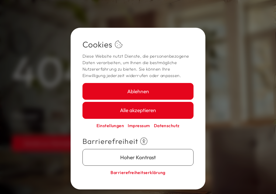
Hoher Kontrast (138, 157)
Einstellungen (110, 125)
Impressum (139, 125)
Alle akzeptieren (138, 110)
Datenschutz (167, 125)
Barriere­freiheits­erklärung (138, 172)
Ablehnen (138, 91)
